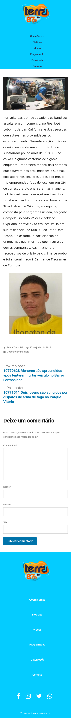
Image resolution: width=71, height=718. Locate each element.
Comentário (10, 445)
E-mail (7, 504)
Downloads (37, 60)
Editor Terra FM (15, 347)
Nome (7, 486)
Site (5, 522)
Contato (37, 66)
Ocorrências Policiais (18, 351)
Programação (37, 54)
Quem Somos (37, 36)
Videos (37, 48)
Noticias (37, 42)
